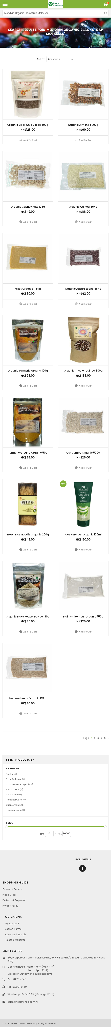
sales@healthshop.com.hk (23, 1002)
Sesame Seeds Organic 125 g (28, 698)
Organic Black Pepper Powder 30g (28, 616)
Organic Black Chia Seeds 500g (27, 125)
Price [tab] (9, 823)
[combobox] (55, 13)
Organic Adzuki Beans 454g (83, 289)
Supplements (15, 805)
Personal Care (16, 799)
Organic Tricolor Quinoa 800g (83, 370)
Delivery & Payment (14, 900)
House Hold (14, 794)
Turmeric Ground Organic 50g (28, 452)
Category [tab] (12, 768)
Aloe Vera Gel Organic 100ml (83, 534)
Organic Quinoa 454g (83, 206)
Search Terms (13, 929)
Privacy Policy (10, 905)
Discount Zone (15, 810)
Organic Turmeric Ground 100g (28, 370)
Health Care (14, 789)
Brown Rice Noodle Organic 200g (28, 534)
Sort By (41, 59)
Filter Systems (15, 779)
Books (11, 774)
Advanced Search (15, 934)
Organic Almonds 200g (83, 125)
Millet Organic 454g (28, 289)
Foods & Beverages (19, 784)
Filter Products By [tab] (20, 760)
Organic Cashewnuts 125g (28, 206)
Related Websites (15, 940)
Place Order (9, 895)
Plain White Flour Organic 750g (83, 616)
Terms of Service (13, 889)
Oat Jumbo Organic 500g (83, 452)
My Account (12, 923)
